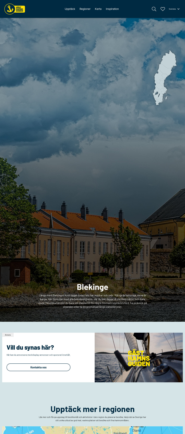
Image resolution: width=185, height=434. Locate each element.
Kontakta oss (38, 367)
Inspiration (112, 9)
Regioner (85, 9)
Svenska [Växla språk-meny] (174, 9)
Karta (98, 9)
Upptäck (70, 9)
